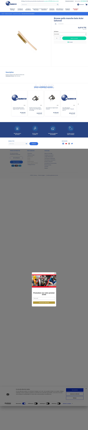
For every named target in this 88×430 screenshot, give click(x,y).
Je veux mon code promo (44, 228)
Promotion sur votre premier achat (44, 219)
